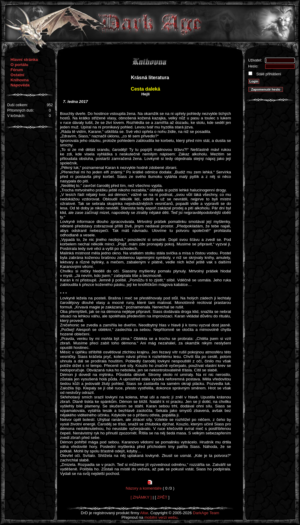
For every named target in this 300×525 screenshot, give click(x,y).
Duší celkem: (17, 105)
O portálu (19, 64)
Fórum (16, 70)
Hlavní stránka (24, 59)
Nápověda (20, 85)
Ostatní (17, 75)
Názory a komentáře (144, 488)
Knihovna (19, 80)
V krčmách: (16, 116)
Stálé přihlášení (268, 74)
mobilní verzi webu (160, 517)
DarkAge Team (206, 513)
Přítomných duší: (20, 110)
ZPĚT (162, 497)
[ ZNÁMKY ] (141, 497)
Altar (144, 513)
